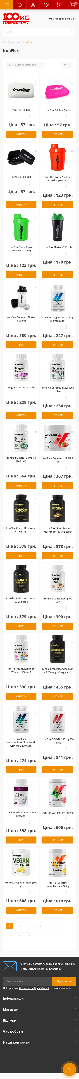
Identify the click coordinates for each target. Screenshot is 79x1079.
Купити (21, 134)
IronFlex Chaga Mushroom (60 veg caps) (21, 530)
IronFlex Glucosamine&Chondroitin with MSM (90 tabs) (21, 742)
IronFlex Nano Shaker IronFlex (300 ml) (57, 178)
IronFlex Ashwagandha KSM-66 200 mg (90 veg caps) (57, 670)
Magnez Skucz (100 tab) (21, 387)
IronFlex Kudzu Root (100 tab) (57, 600)
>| (30, 935)
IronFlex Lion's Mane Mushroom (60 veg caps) (58, 530)
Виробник (13, 42)
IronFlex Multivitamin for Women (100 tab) (21, 670)
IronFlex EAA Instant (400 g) (58, 812)
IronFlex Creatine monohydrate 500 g (58, 884)
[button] (33, 4)
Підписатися (64, 981)
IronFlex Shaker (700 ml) (58, 247)
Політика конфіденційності (34, 988)
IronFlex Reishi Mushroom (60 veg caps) (21, 600)
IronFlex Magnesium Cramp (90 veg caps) (58, 319)
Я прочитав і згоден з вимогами (39, 988)
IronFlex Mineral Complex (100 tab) (21, 459)
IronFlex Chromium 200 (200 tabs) (58, 389)
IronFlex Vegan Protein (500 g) (21, 884)
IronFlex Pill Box (21, 110)
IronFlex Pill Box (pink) (58, 110)
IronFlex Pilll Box (21, 176)
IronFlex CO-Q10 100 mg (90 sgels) (58, 741)
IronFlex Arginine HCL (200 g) (58, 459)
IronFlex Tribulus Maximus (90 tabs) (21, 814)
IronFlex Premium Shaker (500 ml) (21, 319)
